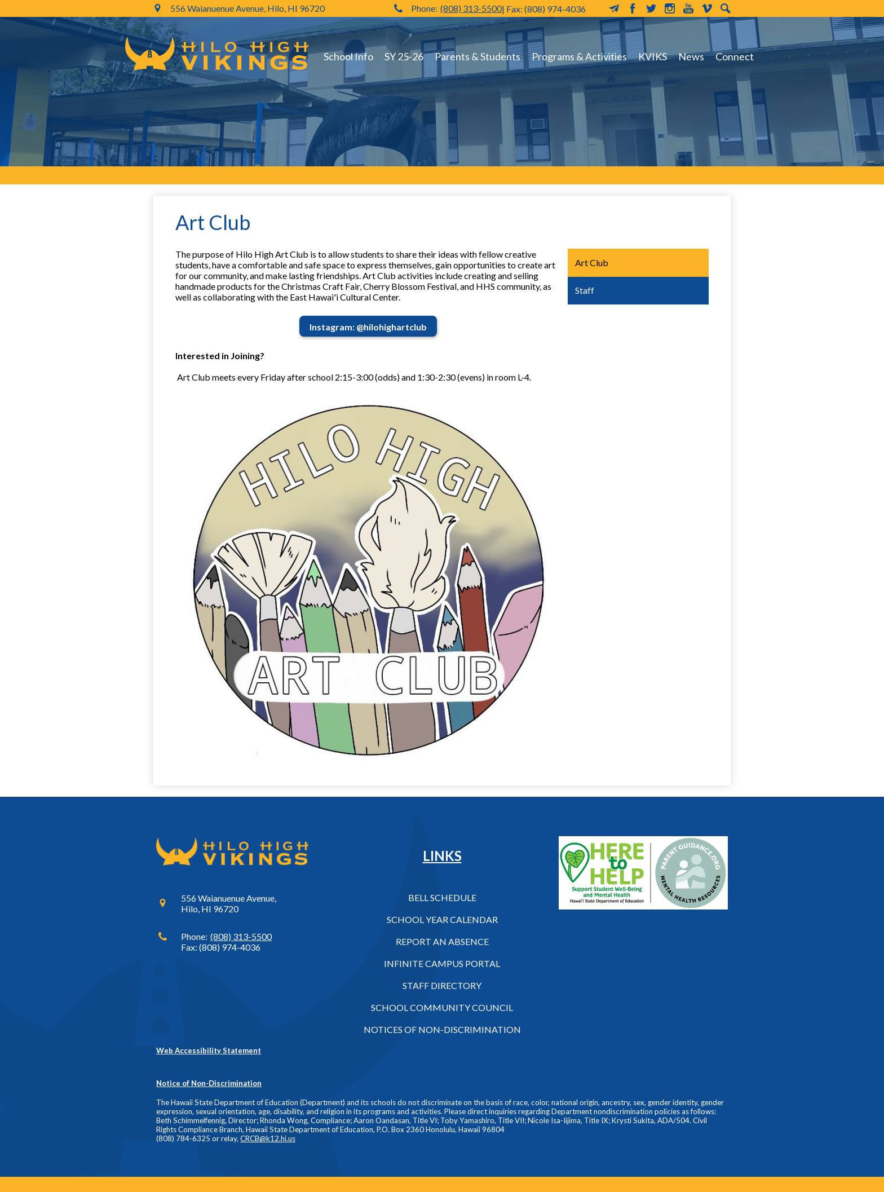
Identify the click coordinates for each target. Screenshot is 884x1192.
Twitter (651, 8)
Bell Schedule (442, 897)
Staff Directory (442, 985)
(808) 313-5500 (471, 8)
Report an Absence (442, 941)
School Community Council (442, 1007)
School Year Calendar (442, 919)
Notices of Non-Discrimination (442, 1029)
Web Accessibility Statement (208, 1050)
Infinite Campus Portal (442, 963)
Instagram (670, 8)
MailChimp (614, 8)
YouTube (688, 8)
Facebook (632, 8)
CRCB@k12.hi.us (267, 1138)
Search (726, 8)
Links (442, 855)
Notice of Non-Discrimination (209, 1083)
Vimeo (707, 8)
